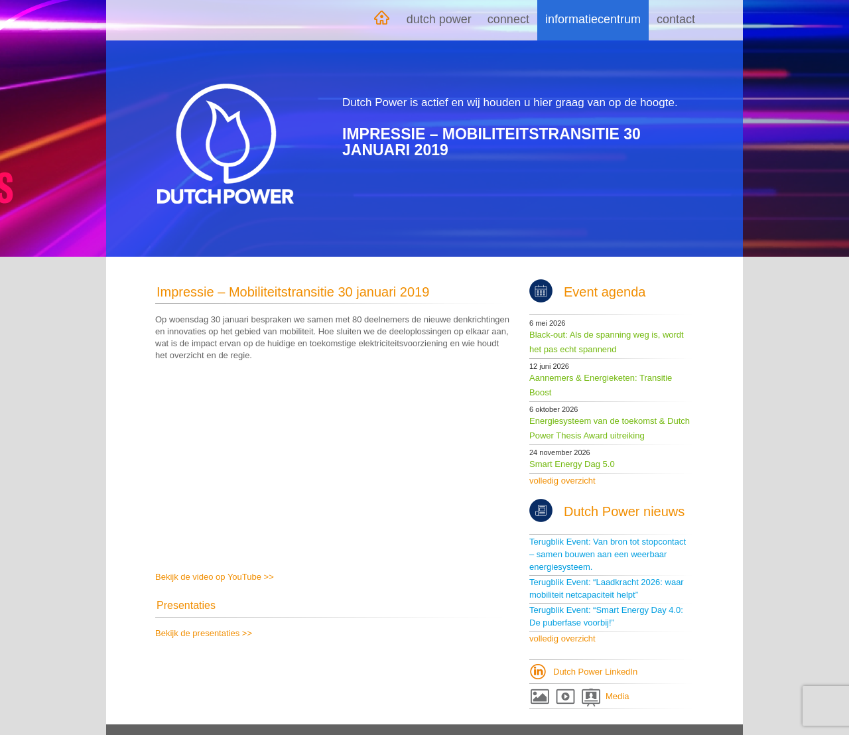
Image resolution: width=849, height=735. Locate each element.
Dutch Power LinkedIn (595, 672)
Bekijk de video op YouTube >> (214, 577)
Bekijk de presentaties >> (203, 633)
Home (381, 20)
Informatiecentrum (593, 19)
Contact (676, 19)
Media (617, 696)
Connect (508, 19)
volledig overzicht (562, 481)
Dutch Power (439, 19)
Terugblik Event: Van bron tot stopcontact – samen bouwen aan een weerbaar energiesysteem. (607, 554)
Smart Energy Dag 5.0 (572, 464)
